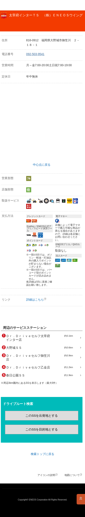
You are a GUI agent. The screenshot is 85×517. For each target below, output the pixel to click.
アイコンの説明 (46, 475)
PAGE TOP (81, 499)
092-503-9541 (35, 54)
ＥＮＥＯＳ (13, 5)
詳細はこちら (35, 299)
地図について (72, 475)
